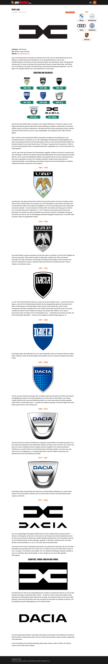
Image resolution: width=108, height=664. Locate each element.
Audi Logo (81, 30)
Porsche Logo (86, 39)
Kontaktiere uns (45, 661)
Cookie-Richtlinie (31, 661)
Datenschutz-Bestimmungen (19, 661)
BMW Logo (81, 20)
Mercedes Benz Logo (92, 20)
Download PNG (70, 12)
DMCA (38, 661)
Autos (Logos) (22, 12)
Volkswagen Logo (92, 30)
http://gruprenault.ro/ (23, 53)
